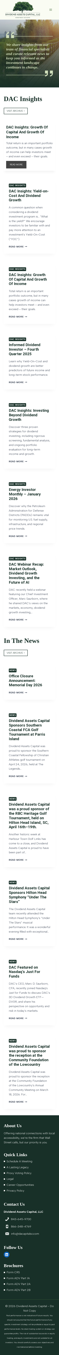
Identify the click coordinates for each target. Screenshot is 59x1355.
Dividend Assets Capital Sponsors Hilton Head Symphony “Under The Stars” (29, 895)
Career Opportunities (20, 1185)
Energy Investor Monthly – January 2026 (25, 494)
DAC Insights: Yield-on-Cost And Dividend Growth (29, 195)
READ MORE (17, 165)
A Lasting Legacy (18, 1167)
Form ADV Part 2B (19, 1290)
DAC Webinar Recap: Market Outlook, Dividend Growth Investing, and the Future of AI (26, 573)
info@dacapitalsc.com (25, 1233)
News (12, 670)
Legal (10, 1179)
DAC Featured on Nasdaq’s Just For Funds (24, 972)
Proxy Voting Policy (19, 1173)
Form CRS (13, 1272)
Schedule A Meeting (19, 1161)
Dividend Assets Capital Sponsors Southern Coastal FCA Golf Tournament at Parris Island (29, 730)
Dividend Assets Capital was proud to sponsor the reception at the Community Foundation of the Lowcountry (29, 1055)
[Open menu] (50, 9)
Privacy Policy (15, 1190)
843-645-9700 (21, 1219)
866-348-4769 (21, 1226)
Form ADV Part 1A (18, 1278)
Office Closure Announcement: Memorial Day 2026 (25, 680)
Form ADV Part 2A (19, 1284)
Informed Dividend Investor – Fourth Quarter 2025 (24, 349)
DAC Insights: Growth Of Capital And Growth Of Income (27, 132)
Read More (18, 246)
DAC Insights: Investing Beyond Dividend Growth (29, 415)
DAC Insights (17, 185)
